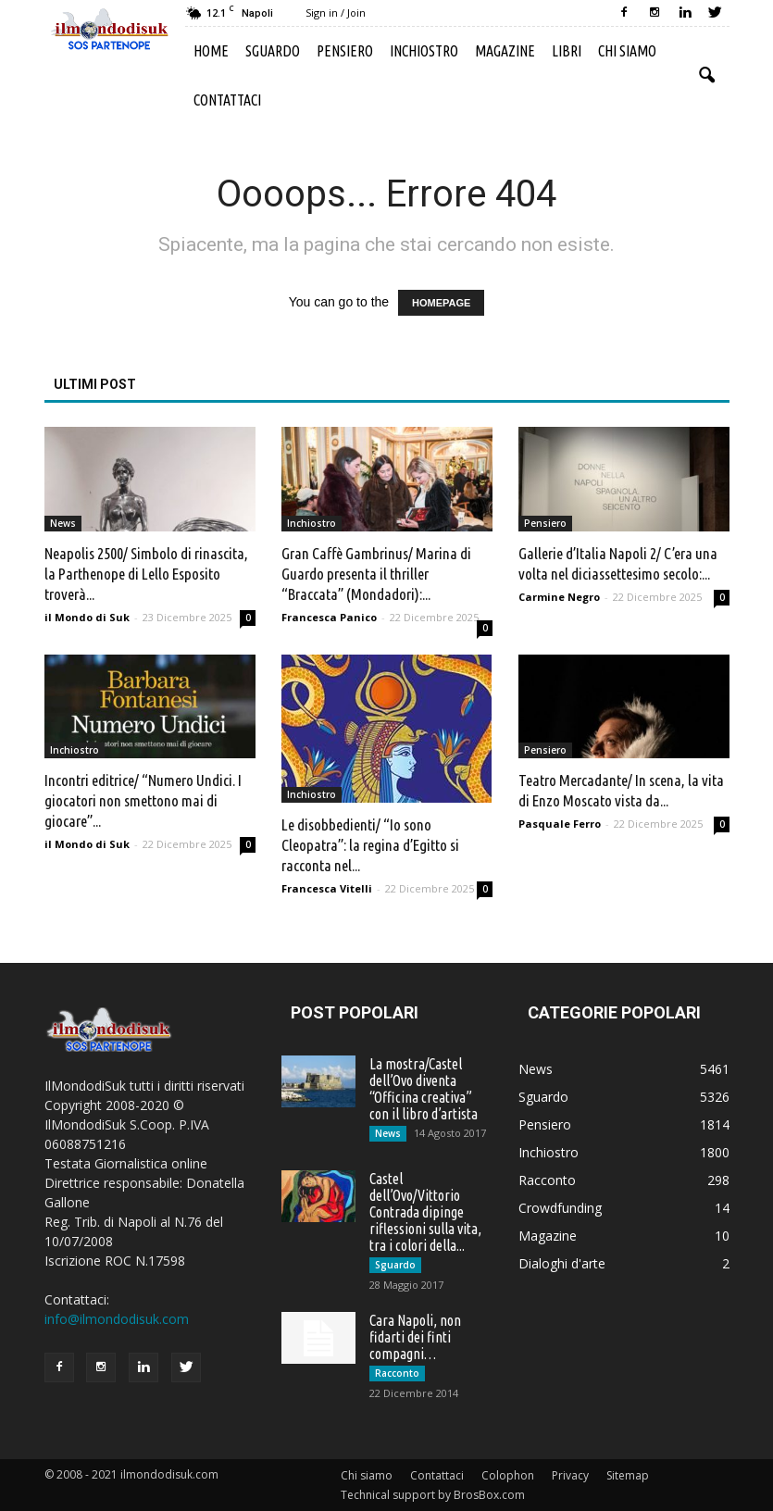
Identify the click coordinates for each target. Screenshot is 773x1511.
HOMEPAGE (441, 302)
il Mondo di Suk (87, 617)
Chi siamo (627, 51)
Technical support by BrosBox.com (433, 1495)
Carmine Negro (559, 597)
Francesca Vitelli (326, 888)
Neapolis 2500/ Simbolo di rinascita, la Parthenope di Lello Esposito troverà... (146, 573)
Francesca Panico (329, 617)
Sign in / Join (335, 12)
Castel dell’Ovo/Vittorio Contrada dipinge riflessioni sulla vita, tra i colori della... (425, 1212)
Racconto (397, 1373)
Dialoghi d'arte (561, 1263)
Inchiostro (424, 51)
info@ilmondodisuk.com (116, 1319)
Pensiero (345, 51)
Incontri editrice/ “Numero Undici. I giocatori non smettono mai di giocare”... (143, 800)
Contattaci (227, 100)
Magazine (505, 51)
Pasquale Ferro (559, 823)
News (63, 523)
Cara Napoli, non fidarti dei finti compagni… (415, 1337)
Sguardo (272, 51)
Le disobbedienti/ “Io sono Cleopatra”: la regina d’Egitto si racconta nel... (370, 845)
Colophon (507, 1475)
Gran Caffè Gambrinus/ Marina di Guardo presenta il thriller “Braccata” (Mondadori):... (376, 573)
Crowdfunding (560, 1208)
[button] (707, 76)
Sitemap (627, 1475)
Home (211, 51)
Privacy (570, 1475)
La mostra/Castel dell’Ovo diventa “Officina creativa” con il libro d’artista (423, 1088)
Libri (566, 51)
